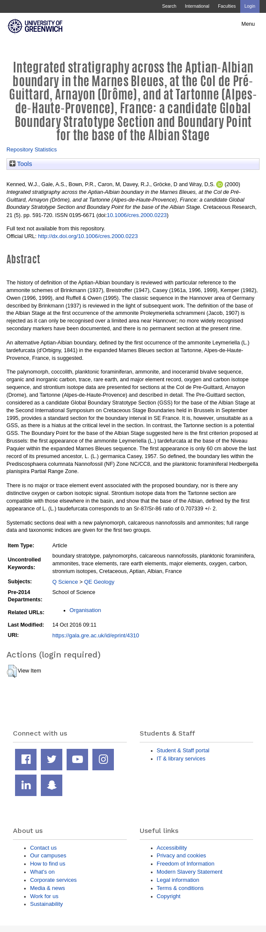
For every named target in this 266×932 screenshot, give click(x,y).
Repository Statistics (31, 149)
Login (250, 6)
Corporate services (53, 880)
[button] (12, 671)
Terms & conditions (180, 888)
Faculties (226, 6)
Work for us (44, 896)
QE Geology (99, 582)
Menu (248, 24)
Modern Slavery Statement (190, 872)
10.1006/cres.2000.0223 (137, 215)
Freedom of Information (185, 863)
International (197, 6)
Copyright (168, 896)
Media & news (47, 888)
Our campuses (48, 855)
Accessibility (172, 848)
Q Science (65, 582)
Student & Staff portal (183, 750)
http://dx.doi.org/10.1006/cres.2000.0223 (88, 236)
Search (169, 6)
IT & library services (181, 758)
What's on (42, 872)
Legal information (178, 880)
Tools (20, 163)
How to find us (47, 863)
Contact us (43, 848)
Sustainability (46, 904)
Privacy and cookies (181, 855)
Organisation (85, 610)
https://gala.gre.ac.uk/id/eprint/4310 (95, 635)
